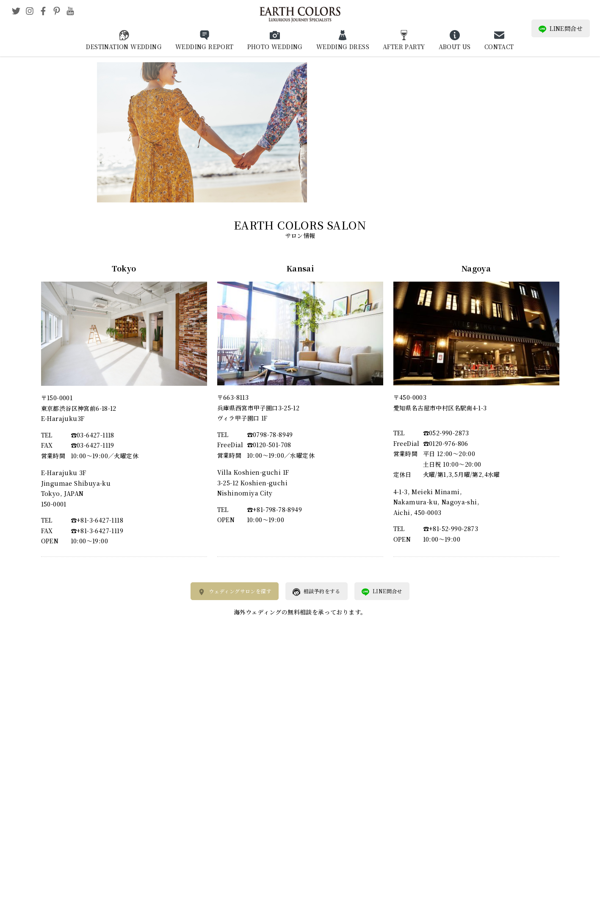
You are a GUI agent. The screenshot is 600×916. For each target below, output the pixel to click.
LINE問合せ (561, 28)
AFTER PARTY (404, 46)
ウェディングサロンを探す (234, 591)
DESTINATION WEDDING (124, 46)
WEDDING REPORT (204, 46)
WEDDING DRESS (342, 46)
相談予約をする (316, 591)
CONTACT (499, 46)
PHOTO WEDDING (275, 46)
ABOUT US (455, 46)
